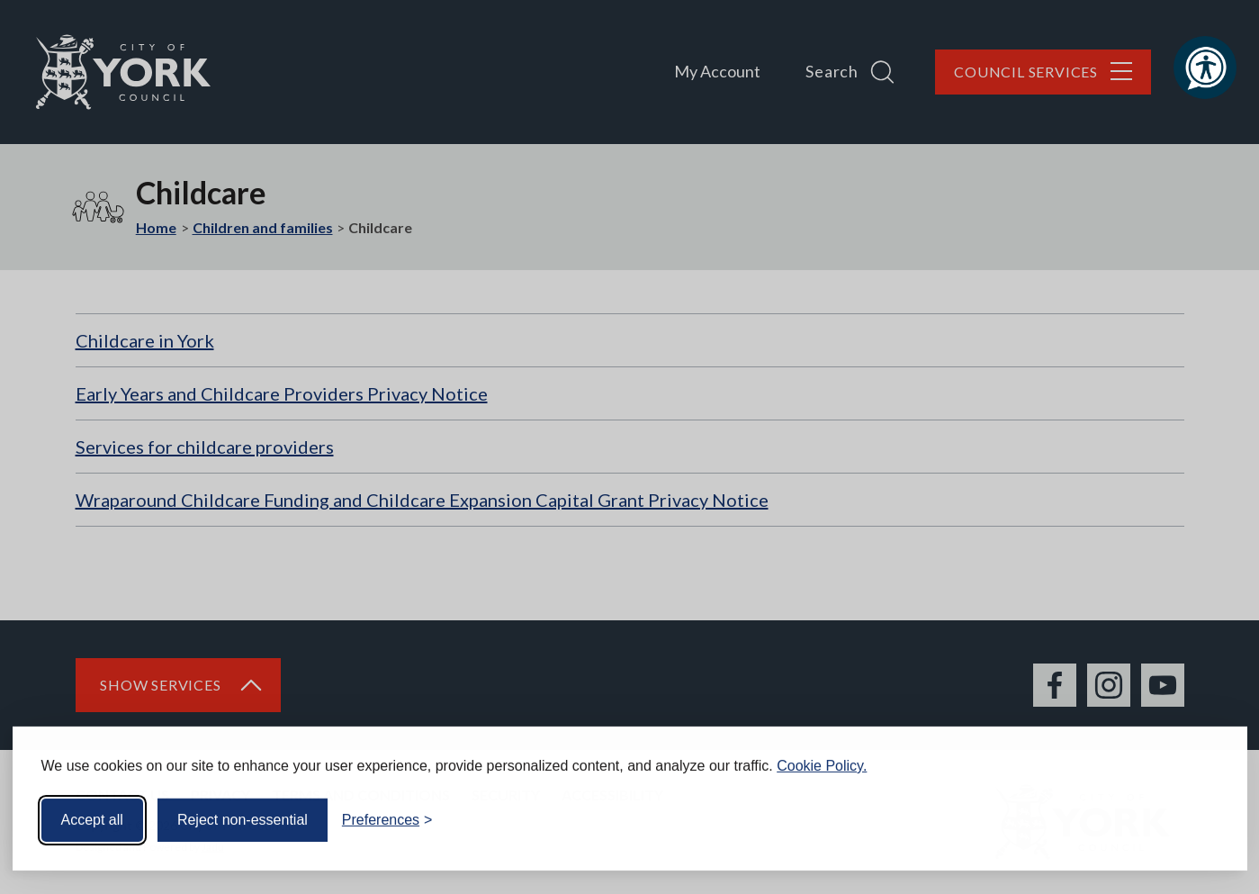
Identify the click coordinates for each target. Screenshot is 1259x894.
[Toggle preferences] (387, 815)
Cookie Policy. (822, 760)
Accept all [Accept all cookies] (92, 814)
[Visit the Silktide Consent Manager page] (1208, 815)
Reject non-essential (242, 814)
